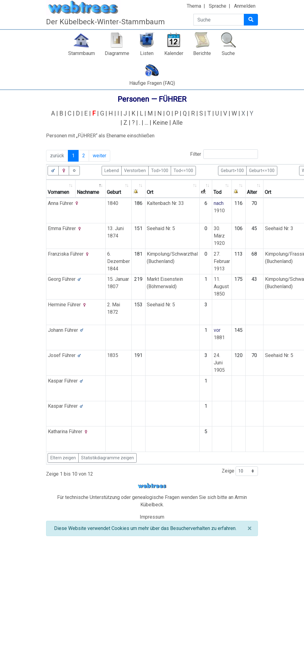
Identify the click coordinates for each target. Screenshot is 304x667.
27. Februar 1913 (222, 261)
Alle (177, 122)
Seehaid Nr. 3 (279, 228)
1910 (219, 211)
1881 (219, 337)
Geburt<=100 (262, 170)
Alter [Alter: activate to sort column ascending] (252, 192)
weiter (99, 156)
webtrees (152, 486)
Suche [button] (228, 53)
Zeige (240, 471)
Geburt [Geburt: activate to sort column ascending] (114, 192)
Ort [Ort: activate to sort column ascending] (150, 192)
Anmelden (244, 6)
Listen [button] (147, 53)
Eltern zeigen (63, 457)
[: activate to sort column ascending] (139, 189)
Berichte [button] (202, 53)
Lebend (111, 170)
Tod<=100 (183, 170)
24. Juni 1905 (219, 362)
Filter (224, 154)
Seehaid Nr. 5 (161, 228)
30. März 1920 (219, 236)
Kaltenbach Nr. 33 (165, 203)
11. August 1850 (221, 286)
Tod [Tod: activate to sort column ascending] (217, 192)
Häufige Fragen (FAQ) (152, 83)
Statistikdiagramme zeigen (107, 457)
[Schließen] (249, 528)
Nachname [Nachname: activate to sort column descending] (88, 192)
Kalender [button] (173, 53)
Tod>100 (159, 170)
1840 (112, 203)
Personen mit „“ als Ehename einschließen (100, 136)
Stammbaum (81, 53)
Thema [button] (194, 6)
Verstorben (135, 170)
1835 (112, 355)
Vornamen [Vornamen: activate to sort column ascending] (58, 192)
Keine (160, 122)
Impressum (152, 517)
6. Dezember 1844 (118, 261)
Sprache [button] (217, 6)
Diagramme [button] (117, 53)
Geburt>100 (232, 170)
